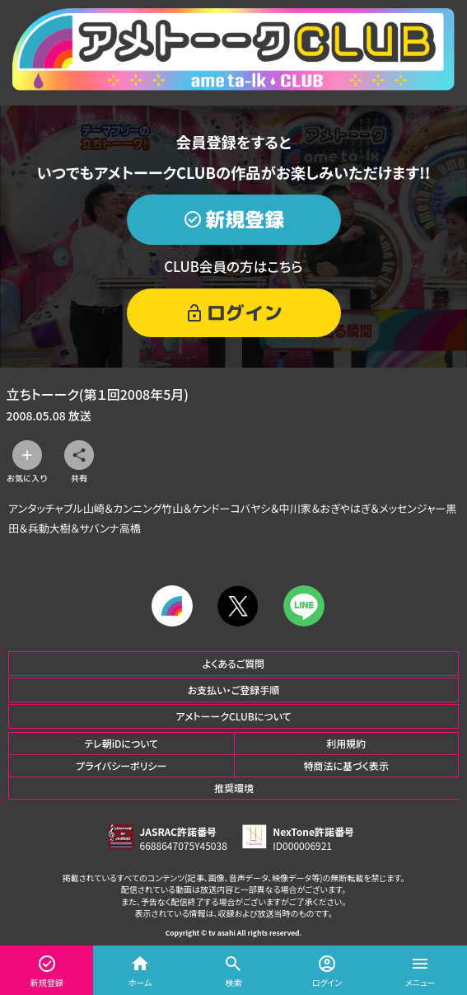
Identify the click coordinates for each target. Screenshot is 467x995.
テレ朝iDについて (121, 743)
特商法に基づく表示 (346, 765)
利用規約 (346, 743)
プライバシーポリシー (121, 765)
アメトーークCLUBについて (233, 716)
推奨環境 (234, 788)
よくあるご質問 (234, 663)
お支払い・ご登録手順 (233, 690)
